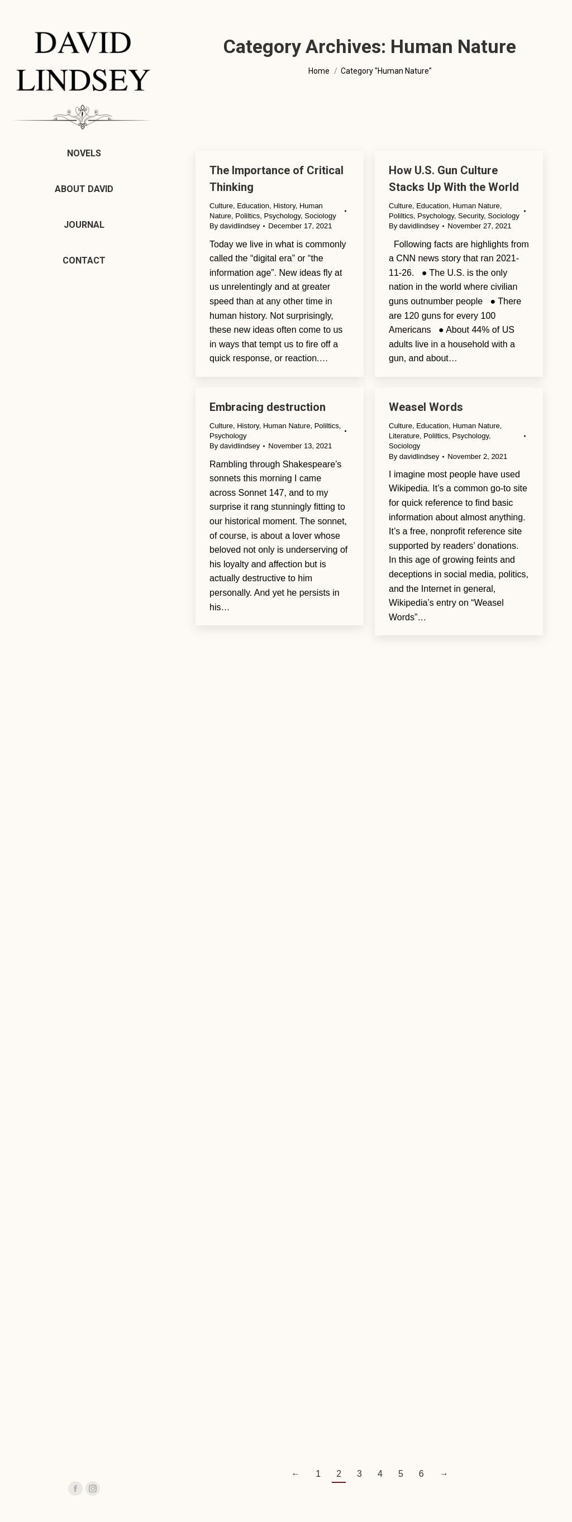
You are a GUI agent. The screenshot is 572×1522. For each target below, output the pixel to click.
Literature (404, 436)
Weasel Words (426, 407)
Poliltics (247, 216)
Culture (221, 206)
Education (253, 206)
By (234, 226)
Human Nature (476, 206)
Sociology (320, 216)
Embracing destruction (267, 407)
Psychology (282, 216)
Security (471, 216)
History (284, 206)
